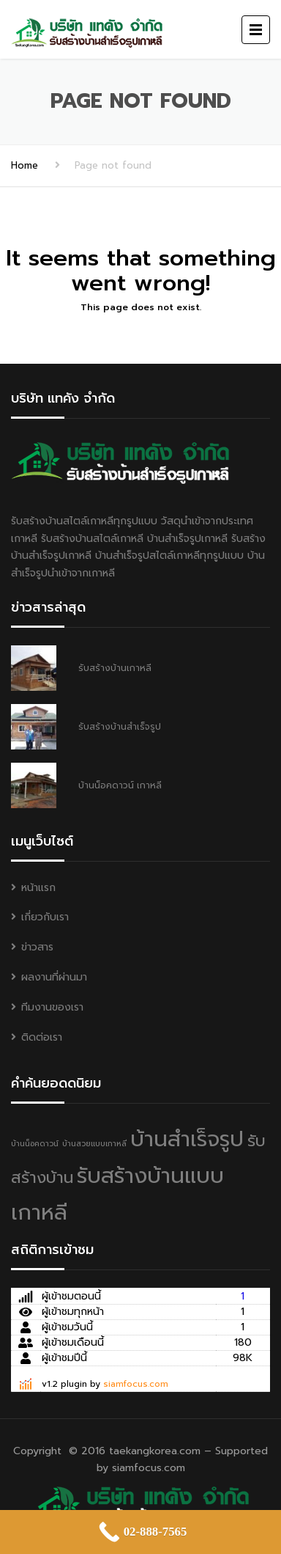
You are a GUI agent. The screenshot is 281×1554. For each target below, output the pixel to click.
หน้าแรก (38, 887)
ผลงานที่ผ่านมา (54, 977)
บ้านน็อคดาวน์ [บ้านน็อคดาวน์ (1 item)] (35, 1143)
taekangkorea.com (155, 1451)
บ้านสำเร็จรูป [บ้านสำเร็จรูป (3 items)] (187, 1139)
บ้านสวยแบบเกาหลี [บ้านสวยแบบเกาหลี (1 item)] (94, 1143)
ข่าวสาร (37, 947)
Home (24, 165)
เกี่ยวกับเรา (45, 917)
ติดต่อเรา (41, 1037)
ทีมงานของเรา (52, 1007)
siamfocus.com (135, 1383)
